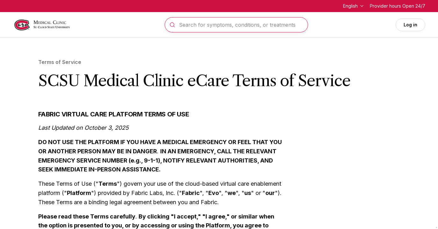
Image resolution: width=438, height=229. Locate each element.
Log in (410, 24)
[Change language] (354, 6)
